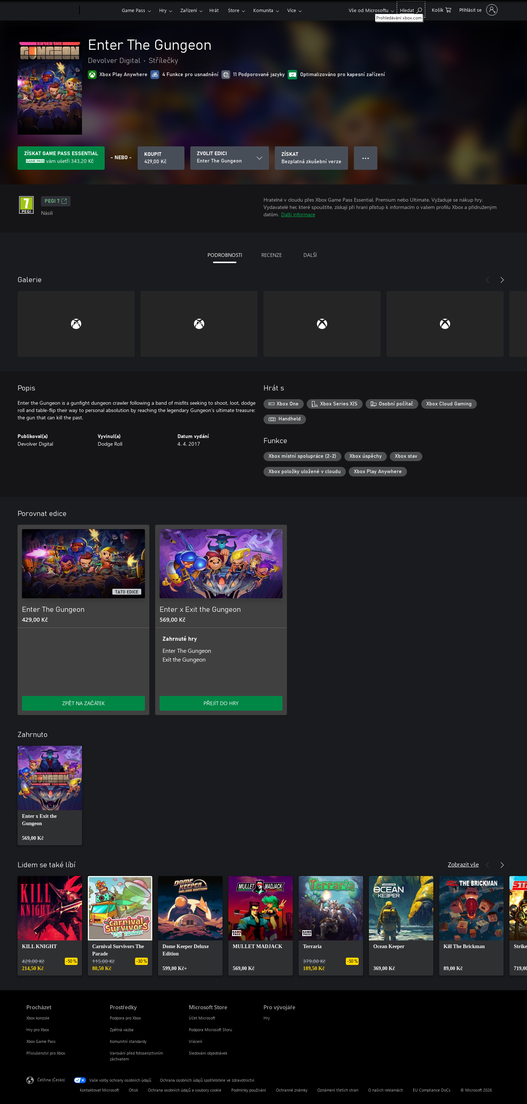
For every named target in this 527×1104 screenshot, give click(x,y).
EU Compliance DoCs (432, 1090)
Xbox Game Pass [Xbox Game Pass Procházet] (41, 1041)
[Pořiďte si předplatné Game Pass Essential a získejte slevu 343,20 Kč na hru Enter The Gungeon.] (61, 158)
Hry (163, 10)
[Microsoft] (51, 10)
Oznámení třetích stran (337, 1090)
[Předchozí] (487, 280)
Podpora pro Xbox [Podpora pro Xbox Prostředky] (125, 1017)
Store (233, 10)
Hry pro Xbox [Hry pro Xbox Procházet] (37, 1029)
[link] (50, 795)
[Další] (502, 280)
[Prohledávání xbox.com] (411, 9)
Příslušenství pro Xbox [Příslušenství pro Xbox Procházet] (45, 1053)
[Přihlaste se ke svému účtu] (478, 10)
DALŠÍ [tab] (310, 254)
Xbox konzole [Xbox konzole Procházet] (37, 1017)
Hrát (213, 10)
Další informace (298, 214)
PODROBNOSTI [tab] (225, 254)
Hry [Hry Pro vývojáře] (267, 1017)
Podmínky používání (248, 1090)
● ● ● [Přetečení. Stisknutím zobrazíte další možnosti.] (365, 158)
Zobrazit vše (463, 864)
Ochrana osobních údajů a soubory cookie (184, 1090)
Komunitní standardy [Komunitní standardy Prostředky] (128, 1041)
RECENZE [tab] (271, 254)
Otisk (133, 1090)
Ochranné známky (291, 1090)
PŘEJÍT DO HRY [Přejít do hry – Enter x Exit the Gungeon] (221, 703)
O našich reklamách (385, 1090)
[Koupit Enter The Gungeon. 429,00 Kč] (161, 158)
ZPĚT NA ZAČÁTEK (83, 703)
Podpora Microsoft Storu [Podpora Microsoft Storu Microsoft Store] (210, 1029)
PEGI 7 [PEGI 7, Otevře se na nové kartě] (56, 201)
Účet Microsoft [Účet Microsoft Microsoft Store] (202, 1017)
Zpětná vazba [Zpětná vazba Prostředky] (122, 1029)
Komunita (263, 10)
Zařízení (188, 10)
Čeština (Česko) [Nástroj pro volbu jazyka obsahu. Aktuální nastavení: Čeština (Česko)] (51, 1079)
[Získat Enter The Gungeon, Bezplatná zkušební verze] (311, 158)
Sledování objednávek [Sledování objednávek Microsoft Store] (208, 1053)
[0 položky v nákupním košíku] (441, 9)
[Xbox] (99, 10)
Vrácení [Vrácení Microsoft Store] (195, 1041)
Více (291, 10)
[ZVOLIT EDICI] (229, 158)
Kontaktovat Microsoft (99, 1090)
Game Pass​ (133, 10)
